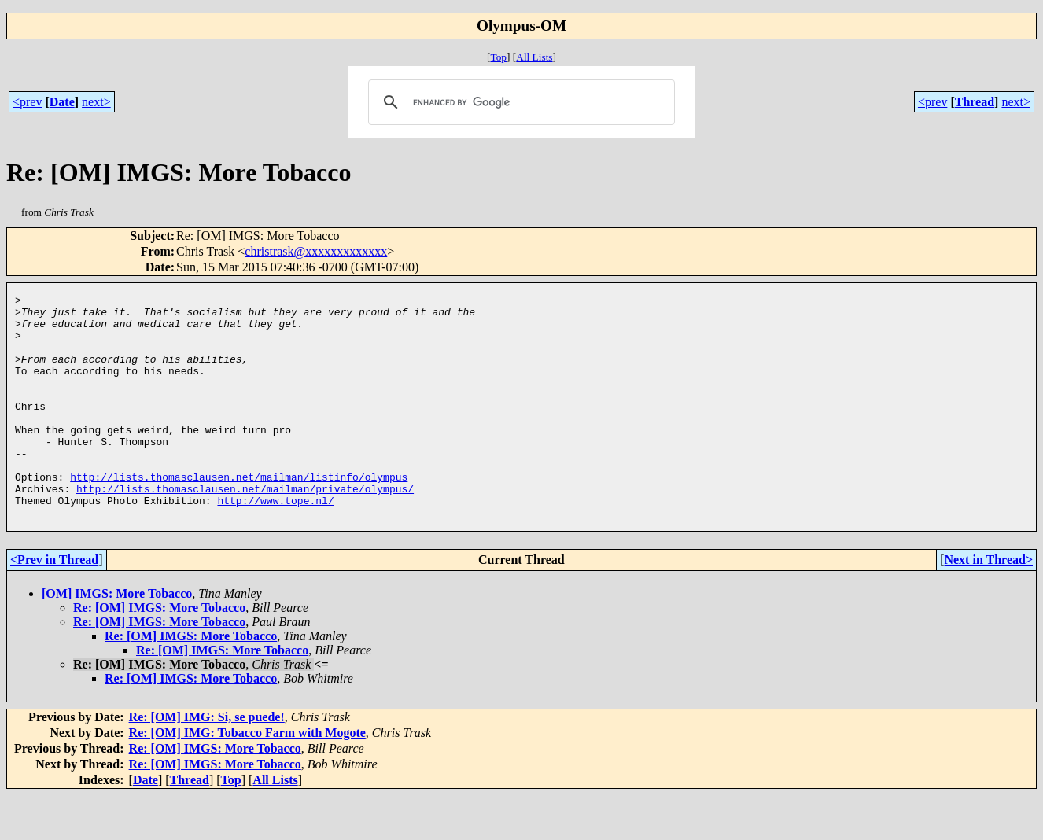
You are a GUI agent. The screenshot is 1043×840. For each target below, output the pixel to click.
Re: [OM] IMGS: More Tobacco (159, 652)
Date (62, 102)
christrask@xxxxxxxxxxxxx (316, 251)
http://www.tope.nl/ (275, 543)
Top (498, 57)
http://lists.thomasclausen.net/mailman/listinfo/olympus (238, 514)
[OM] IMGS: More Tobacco (117, 638)
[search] (519, 102)
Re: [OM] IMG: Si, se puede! (207, 761)
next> (96, 102)
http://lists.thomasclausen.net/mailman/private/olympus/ (245, 528)
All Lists (534, 57)
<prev (27, 102)
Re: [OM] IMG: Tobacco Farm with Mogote (247, 777)
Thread (974, 102)
